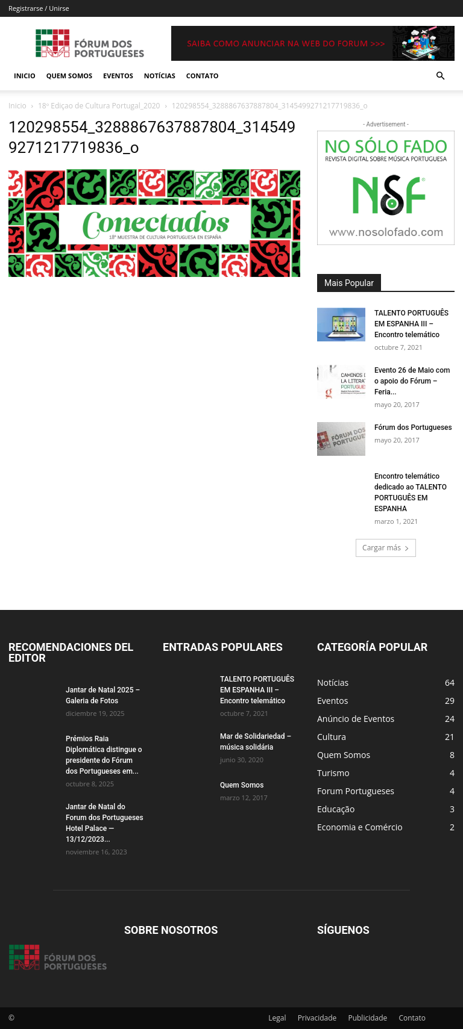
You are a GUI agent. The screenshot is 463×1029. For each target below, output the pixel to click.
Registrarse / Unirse (38, 8)
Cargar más (385, 547)
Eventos (118, 75)
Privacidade (317, 1018)
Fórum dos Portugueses (413, 427)
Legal (277, 1018)
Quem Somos (69, 75)
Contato (202, 75)
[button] (440, 76)
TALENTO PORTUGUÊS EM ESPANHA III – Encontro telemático (411, 324)
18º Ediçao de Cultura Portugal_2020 (99, 106)
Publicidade (367, 1018)
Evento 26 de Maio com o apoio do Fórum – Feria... (412, 381)
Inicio (25, 75)
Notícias (159, 75)
